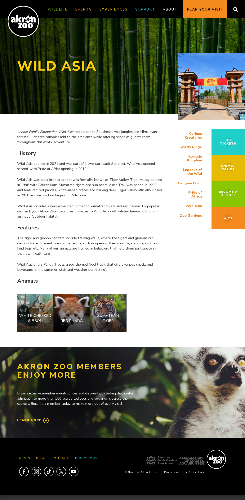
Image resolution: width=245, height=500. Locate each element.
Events (83, 9)
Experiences (113, 9)
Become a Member (228, 193)
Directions (86, 458)
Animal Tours (228, 168)
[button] (211, 119)
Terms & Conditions (193, 472)
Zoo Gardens (191, 215)
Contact (60, 458)
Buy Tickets (228, 142)
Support (145, 9)
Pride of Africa (195, 194)
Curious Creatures (193, 135)
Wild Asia (193, 206)
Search (238, 9)
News (24, 458)
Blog (41, 458)
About (170, 9)
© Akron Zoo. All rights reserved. (144, 472)
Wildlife (58, 9)
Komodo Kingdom (194, 158)
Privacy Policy (172, 472)
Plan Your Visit (205, 9)
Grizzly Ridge (191, 147)
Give (228, 218)
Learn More (29, 420)
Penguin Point (190, 183)
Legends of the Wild (192, 171)
